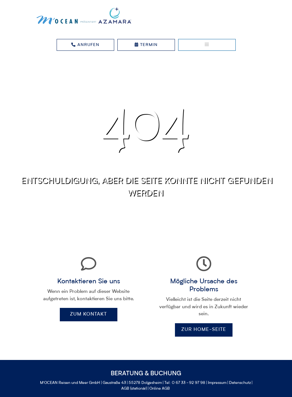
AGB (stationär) (134, 389)
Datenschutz (240, 383)
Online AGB (159, 389)
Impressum (217, 383)
